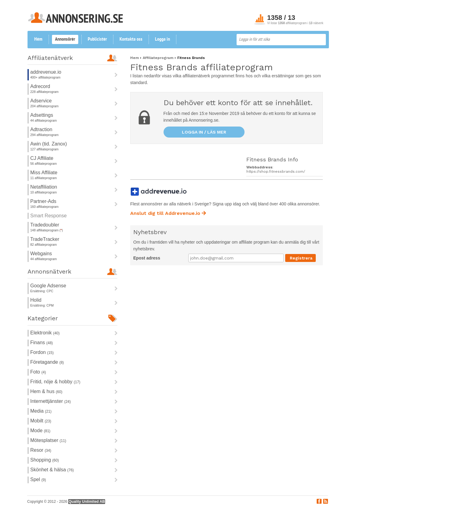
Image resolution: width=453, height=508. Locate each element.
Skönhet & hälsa (52, 469)
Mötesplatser (48, 440)
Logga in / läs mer (204, 132)
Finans (41, 342)
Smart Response (48, 215)
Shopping (44, 459)
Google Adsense (48, 285)
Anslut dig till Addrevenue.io (168, 213)
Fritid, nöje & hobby (55, 381)
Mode (40, 430)
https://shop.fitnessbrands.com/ (275, 171)
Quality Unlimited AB (86, 501)
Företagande (47, 362)
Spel (38, 479)
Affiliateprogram (159, 58)
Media (40, 411)
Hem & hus (46, 391)
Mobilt (40, 420)
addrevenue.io (45, 72)
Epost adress (146, 258)
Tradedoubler (44, 224)
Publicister (97, 39)
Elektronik (45, 332)
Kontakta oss (131, 39)
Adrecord (40, 86)
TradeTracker (44, 239)
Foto (38, 371)
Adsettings (41, 115)
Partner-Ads (43, 201)
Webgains (41, 253)
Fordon (41, 352)
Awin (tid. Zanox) (48, 143)
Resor (40, 450)
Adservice (41, 100)
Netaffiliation (43, 187)
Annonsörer (65, 39)
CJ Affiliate (41, 158)
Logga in (162, 39)
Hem (38, 39)
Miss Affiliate (43, 172)
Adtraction (41, 129)
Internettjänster (50, 401)
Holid (35, 300)
